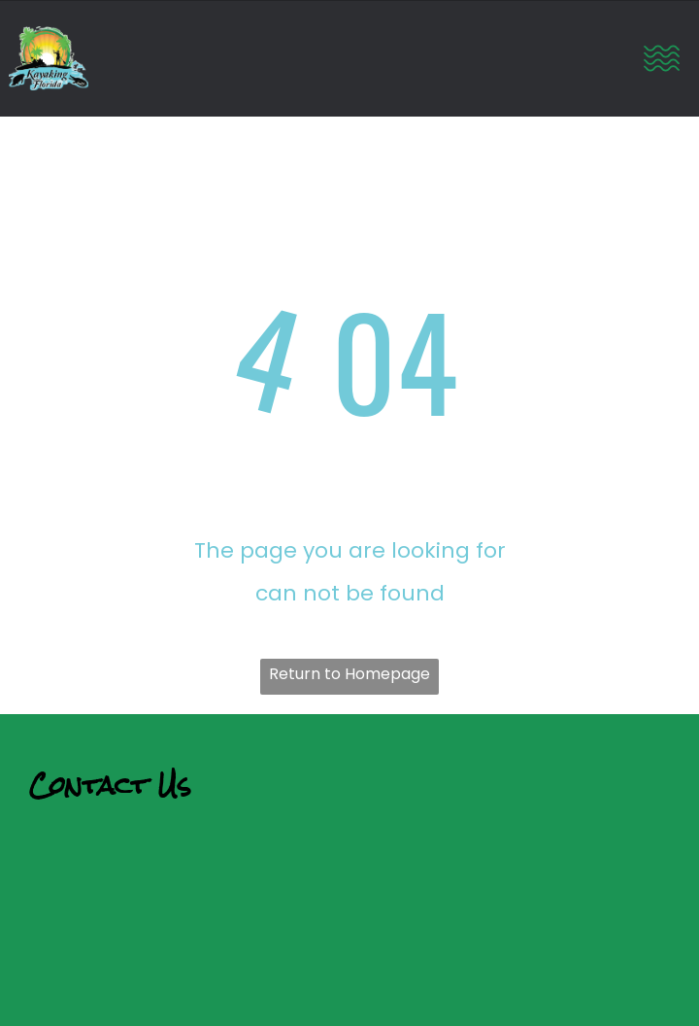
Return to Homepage (349, 674)
